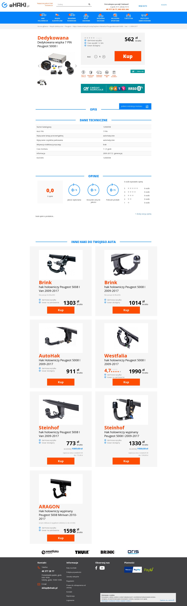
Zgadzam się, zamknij (167, 600)
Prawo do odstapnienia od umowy (76, 586)
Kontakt (69, 592)
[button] (38, 66)
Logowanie (70, 600)
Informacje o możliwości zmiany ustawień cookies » (116, 601)
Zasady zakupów (72, 577)
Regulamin (70, 581)
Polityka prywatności (73, 572)
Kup (128, 56)
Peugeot (68, 26)
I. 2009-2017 (133, 26)
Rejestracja (70, 596)
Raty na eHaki (71, 568)
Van (126, 26)
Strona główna (42, 26)
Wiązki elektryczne (56, 26)
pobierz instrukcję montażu (134, 106)
